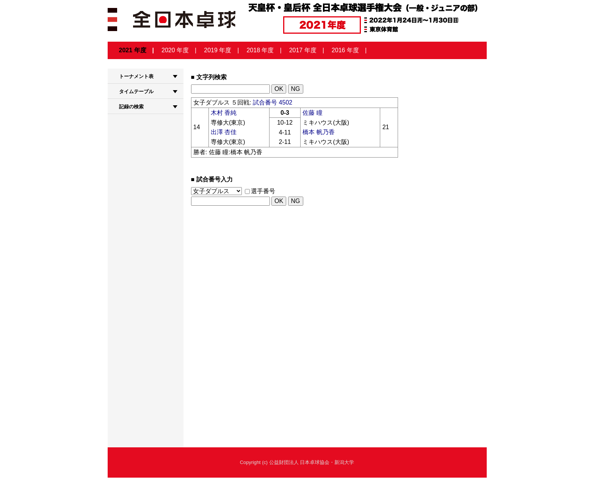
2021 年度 (132, 50)
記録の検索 (131, 106)
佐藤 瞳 (312, 112)
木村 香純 (224, 112)
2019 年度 (217, 50)
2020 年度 (175, 50)
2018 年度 (260, 50)
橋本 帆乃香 (318, 132)
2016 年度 (345, 50)
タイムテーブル (136, 91)
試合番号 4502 (272, 102)
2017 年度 (303, 50)
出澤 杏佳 (224, 132)
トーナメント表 (136, 76)
